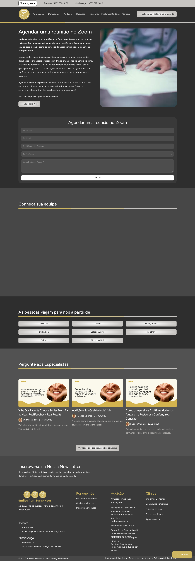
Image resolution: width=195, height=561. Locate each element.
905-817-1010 (28, 542)
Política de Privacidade (116, 558)
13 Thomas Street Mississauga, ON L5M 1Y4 (41, 546)
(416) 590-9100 (60, 3)
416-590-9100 (28, 527)
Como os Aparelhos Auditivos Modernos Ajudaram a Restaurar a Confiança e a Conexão (150, 414)
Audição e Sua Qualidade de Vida (91, 410)
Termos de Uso (136, 558)
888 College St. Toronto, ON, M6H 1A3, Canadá (43, 531)
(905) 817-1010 (95, 3)
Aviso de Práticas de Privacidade (161, 558)
